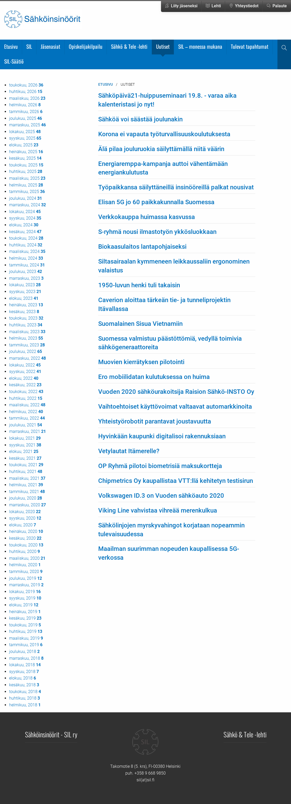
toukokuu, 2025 (26, 165)
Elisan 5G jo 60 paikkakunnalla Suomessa (156, 202)
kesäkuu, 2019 (25, 618)
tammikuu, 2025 (27, 191)
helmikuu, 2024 (26, 258)
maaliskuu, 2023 (27, 331)
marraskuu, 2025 (27, 124)
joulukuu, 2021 (25, 424)
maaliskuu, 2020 (27, 558)
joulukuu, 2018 (24, 651)
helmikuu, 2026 (25, 104)
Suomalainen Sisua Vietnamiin (140, 323)
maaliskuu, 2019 (26, 638)
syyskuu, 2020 (25, 518)
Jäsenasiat (50, 46)
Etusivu (11, 46)
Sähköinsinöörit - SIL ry (51, 734)
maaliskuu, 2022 (27, 404)
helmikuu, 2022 (26, 411)
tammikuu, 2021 (27, 491)
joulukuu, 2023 (25, 271)
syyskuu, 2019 (25, 598)
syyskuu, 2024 (25, 218)
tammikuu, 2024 (27, 265)
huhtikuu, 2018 (24, 698)
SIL (29, 46)
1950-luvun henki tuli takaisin (139, 285)
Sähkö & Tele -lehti (129, 46)
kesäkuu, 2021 (25, 458)
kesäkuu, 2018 (24, 684)
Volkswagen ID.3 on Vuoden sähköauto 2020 (161, 495)
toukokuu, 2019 (25, 624)
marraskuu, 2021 (27, 431)
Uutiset (163, 46)
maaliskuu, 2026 (27, 98)
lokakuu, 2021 (25, 438)
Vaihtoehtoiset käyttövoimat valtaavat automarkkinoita (175, 406)
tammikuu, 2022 (27, 418)
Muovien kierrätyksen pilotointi (141, 362)
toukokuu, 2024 (26, 238)
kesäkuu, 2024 (25, 231)
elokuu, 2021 (23, 451)
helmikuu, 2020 (25, 564)
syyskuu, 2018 (24, 671)
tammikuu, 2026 (25, 111)
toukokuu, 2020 (26, 545)
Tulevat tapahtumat (249, 46)
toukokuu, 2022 (26, 391)
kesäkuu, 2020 (25, 538)
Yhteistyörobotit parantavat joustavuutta (154, 421)
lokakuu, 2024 (25, 211)
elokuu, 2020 (22, 524)
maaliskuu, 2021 (27, 478)
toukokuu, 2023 (26, 318)
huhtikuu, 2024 (25, 244)
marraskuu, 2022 (27, 358)
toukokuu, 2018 (25, 691)
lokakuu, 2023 (25, 284)
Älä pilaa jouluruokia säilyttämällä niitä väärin (161, 149)
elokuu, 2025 (23, 144)
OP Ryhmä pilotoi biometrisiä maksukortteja (160, 466)
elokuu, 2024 (23, 224)
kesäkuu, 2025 (25, 158)
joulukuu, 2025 (25, 118)
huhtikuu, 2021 (25, 471)
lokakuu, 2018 (25, 664)
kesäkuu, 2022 (25, 384)
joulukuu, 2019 (25, 578)
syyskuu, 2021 (25, 444)
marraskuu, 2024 (27, 204)
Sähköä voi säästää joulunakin (140, 119)
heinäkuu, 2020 (26, 531)
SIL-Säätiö (14, 61)
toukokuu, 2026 (26, 85)
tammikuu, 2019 (25, 644)
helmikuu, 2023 (26, 338)
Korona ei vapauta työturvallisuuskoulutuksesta (164, 134)
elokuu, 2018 (22, 678)
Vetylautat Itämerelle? (128, 451)
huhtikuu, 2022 (25, 398)
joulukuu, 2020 (25, 498)
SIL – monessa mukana (200, 46)
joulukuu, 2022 (25, 351)
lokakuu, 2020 (25, 511)
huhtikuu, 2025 (25, 171)
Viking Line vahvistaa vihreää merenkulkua (157, 510)
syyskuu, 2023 (25, 291)
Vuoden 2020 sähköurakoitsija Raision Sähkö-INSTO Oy (176, 391)
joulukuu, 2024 (25, 198)
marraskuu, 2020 (27, 504)
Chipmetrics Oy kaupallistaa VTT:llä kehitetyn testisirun (175, 480)
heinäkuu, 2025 (26, 151)
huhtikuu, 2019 (25, 631)
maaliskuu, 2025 (27, 178)
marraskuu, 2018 (26, 658)
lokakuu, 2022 (25, 365)
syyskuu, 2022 (25, 371)
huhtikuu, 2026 (25, 91)
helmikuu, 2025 (26, 185)
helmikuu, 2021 (26, 484)
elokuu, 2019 (23, 604)
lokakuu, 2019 (25, 591)
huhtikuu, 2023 (25, 324)
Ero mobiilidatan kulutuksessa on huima (154, 377)
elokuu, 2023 (23, 298)
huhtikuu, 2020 (24, 551)
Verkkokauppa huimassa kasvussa (146, 217)
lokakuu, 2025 (25, 131)
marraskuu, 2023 (26, 278)
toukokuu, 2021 (26, 464)
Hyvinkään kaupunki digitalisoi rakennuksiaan (162, 436)
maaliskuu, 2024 (27, 251)
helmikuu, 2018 (25, 704)
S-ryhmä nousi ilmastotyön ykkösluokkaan (157, 231)
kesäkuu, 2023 (24, 311)
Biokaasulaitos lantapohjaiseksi (142, 246)
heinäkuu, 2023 (26, 304)
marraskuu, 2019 (26, 584)
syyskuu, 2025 (25, 138)
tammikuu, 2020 (25, 571)
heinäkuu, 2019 (25, 611)
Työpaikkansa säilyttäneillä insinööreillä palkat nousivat (176, 187)
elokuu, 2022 (23, 378)
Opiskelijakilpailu (85, 46)
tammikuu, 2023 (27, 344)
